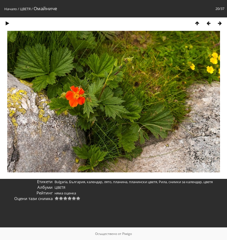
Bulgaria (61, 181)
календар (94, 181)
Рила (163, 181)
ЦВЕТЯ (25, 8)
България (77, 181)
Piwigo (127, 233)
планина (120, 181)
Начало (10, 8)
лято (107, 181)
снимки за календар (185, 181)
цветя (208, 181)
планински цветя (143, 181)
